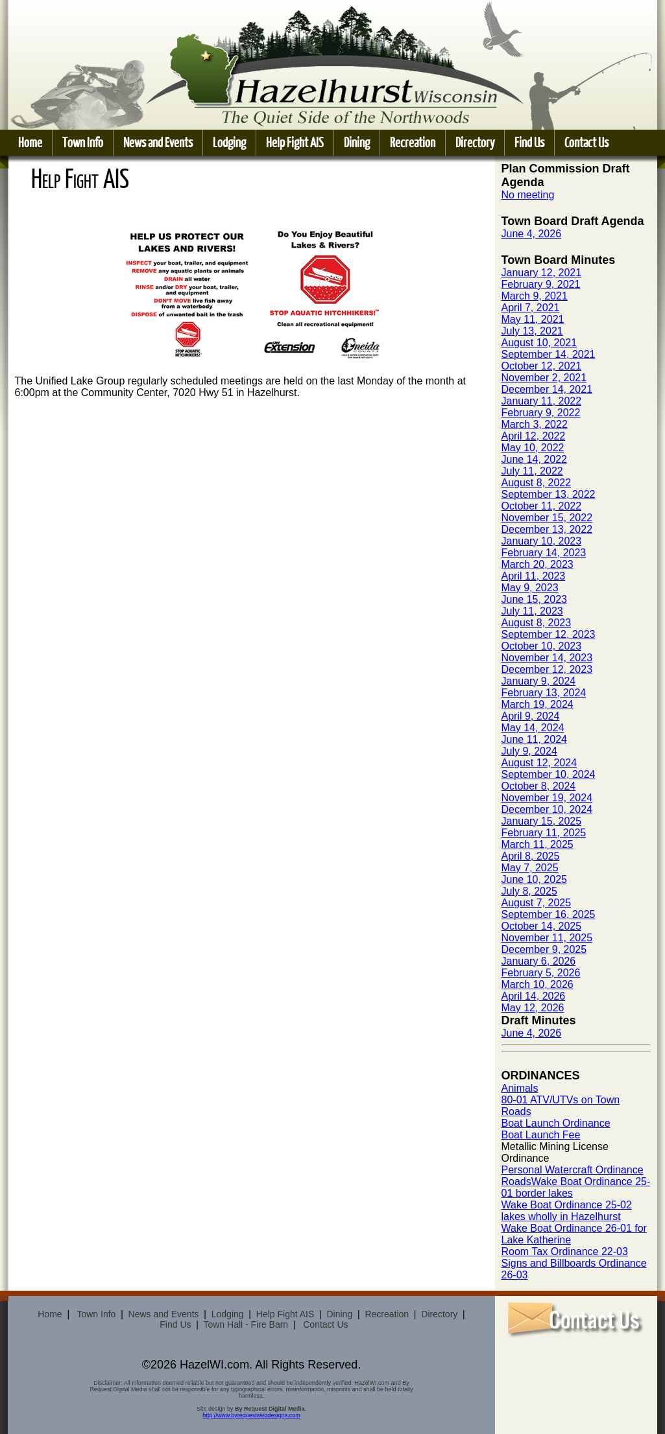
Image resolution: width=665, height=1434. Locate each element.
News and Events (158, 142)
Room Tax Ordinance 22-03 (565, 1251)
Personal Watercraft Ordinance (573, 1169)
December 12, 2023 (547, 669)
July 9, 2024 (529, 751)
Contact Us (586, 142)
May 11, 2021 (533, 319)
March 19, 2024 (538, 704)
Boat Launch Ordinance (556, 1123)
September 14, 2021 (549, 354)
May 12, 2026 (533, 1007)
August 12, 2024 (539, 762)
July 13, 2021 (532, 330)
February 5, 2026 (541, 972)
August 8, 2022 (537, 482)
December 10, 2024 (547, 809)
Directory (474, 142)
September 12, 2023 (549, 634)
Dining (357, 142)
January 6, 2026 (539, 961)
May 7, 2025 (530, 867)
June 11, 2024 (534, 739)
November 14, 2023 (547, 657)
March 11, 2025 (538, 844)
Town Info (82, 142)
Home (30, 142)
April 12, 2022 (534, 435)
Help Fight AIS (295, 142)
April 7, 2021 (531, 307)
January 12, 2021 (542, 272)
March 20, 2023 (538, 564)
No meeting (528, 194)
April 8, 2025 (531, 856)
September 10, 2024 (549, 774)
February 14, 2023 (544, 552)
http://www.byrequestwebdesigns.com (251, 1415)
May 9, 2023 (530, 587)
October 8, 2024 (539, 786)
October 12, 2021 (542, 365)
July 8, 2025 (529, 891)
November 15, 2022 (547, 517)
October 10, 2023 (542, 646)
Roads (516, 1181)
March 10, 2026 (538, 984)
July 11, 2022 (532, 470)
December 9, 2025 (544, 949)
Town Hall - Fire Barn (245, 1324)
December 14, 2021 (547, 389)
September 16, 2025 (549, 914)
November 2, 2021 (544, 377)
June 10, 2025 (534, 879)
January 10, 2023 (542, 541)
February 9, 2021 (541, 284)
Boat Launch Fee (541, 1134)
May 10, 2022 (533, 447)
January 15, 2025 (542, 821)
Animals (520, 1088)
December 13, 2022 (547, 529)
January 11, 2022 (542, 400)
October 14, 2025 (542, 926)
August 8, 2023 (537, 622)
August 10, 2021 (539, 342)
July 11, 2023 (532, 611)
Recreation (412, 142)
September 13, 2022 (549, 494)
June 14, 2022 (534, 459)
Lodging (229, 142)
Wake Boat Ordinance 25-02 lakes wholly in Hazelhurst (567, 1210)
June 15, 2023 (534, 599)
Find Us (529, 142)
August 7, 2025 (537, 902)
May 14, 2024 (533, 727)
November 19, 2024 (547, 797)
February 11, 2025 (544, 832)
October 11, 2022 (542, 505)
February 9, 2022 (541, 412)
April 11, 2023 (534, 576)
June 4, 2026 (532, 233)
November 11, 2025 (547, 937)
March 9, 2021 (535, 295)
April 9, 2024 (531, 716)
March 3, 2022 (535, 424)
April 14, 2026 (534, 996)
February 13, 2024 (544, 692)
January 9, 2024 (539, 681)
